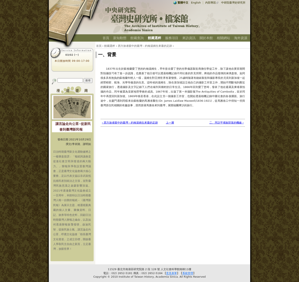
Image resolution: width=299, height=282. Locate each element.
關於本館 (206, 38)
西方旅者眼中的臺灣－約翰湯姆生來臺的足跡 (145, 45)
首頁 (106, 38)
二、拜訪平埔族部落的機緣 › (226, 122)
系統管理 (187, 273)
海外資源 (240, 38)
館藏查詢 (137, 38)
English (196, 2)
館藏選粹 (154, 38)
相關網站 (223, 38)
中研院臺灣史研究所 (233, 2)
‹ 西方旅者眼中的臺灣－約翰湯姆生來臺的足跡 (130, 122)
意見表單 (171, 273)
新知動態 (119, 38)
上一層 (170, 122)
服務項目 (171, 38)
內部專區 (210, 2)
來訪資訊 (189, 38)
